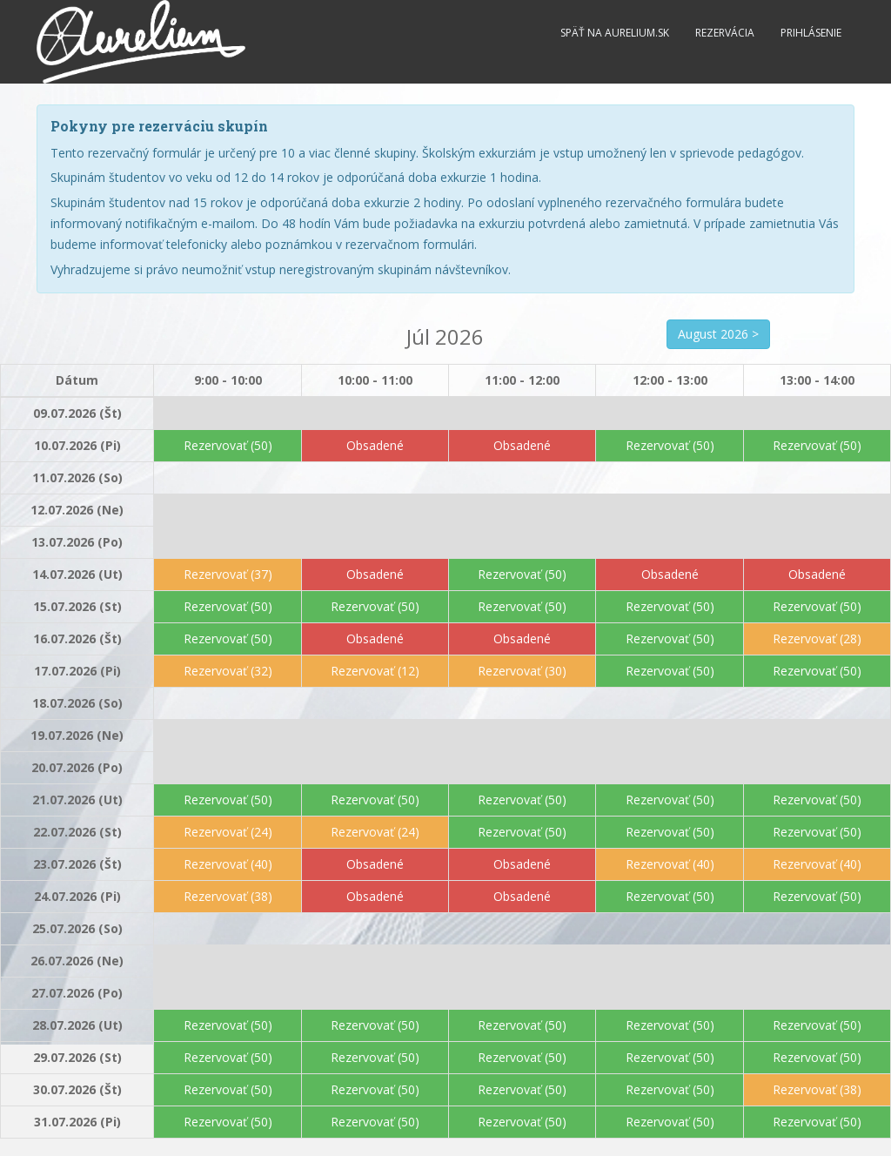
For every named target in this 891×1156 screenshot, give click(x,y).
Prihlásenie (810, 32)
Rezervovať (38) (228, 896)
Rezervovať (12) (375, 670)
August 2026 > (718, 334)
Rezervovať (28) (817, 638)
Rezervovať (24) (228, 831)
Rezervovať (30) (522, 670)
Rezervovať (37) (228, 574)
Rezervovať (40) (228, 864)
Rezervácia (724, 32)
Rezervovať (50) (228, 445)
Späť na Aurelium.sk (614, 32)
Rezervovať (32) (228, 670)
